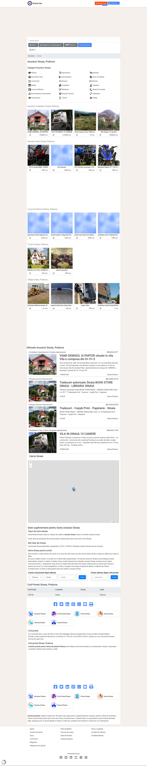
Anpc (32, 736)
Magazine (33, 742)
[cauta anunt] (73, 41)
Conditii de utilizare (98, 732)
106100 (31, 595)
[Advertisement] (73, 22)
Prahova (103, 595)
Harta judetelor (66, 729)
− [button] (30, 466)
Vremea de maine (67, 732)
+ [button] (30, 463)
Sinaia (57, 595)
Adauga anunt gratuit (37, 746)
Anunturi (31, 56)
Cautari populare (67, 739)
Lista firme (34, 739)
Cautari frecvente (36, 732)
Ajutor (32, 729)
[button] (113, 3)
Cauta (82, 577)
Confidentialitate (97, 736)
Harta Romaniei (66, 736)
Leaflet (113, 522)
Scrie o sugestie (97, 729)
